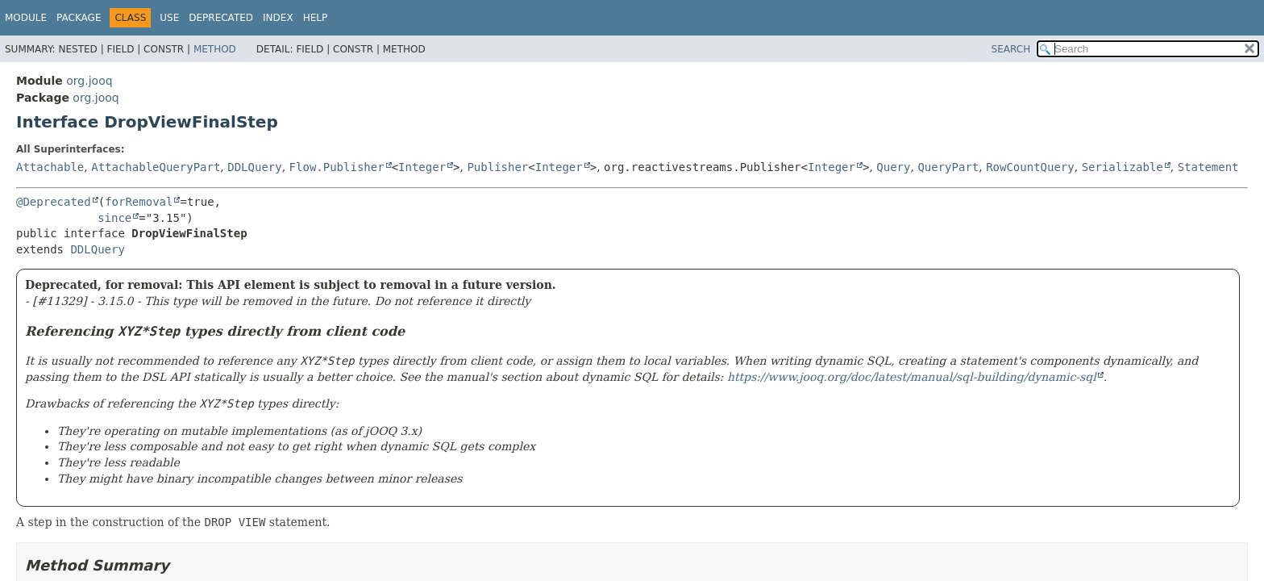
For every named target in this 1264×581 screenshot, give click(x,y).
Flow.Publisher (337, 167)
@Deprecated (53, 201)
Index (278, 17)
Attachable (50, 167)
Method (214, 49)
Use (169, 17)
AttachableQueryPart (155, 167)
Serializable (1122, 167)
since (114, 217)
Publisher (497, 167)
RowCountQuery (1030, 167)
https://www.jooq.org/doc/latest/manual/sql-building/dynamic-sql (911, 376)
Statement (1208, 167)
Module (26, 17)
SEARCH (1011, 49)
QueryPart (948, 167)
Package (78, 17)
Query (893, 167)
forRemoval (139, 201)
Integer (422, 167)
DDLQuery (254, 167)
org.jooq (89, 80)
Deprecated (221, 17)
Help (315, 17)
